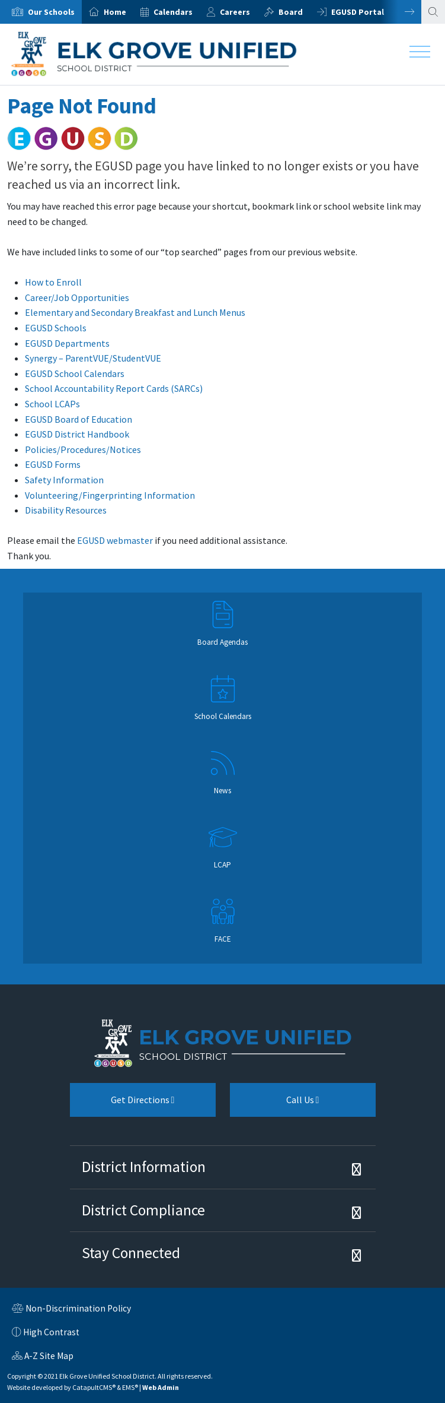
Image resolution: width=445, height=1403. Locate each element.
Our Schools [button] (51, 12)
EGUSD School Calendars (74, 373)
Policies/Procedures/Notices (83, 449)
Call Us (274, 1104)
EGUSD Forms (53, 464)
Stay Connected (131, 1252)
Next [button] (400, 12)
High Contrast (51, 1332)
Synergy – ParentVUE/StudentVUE (93, 358)
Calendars (173, 12)
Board (290, 12)
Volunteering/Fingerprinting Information (110, 495)
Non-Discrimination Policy (71, 1310)
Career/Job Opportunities (77, 297)
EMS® (130, 1387)
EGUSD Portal (357, 12)
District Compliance (143, 1210)
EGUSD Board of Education (78, 419)
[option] (41, 12)
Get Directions (122, 1104)
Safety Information (64, 480)
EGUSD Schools (56, 328)
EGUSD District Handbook (77, 434)
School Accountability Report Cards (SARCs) (114, 388)
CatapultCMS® (94, 1387)
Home (115, 12)
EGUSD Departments (67, 343)
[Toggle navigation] (420, 54)
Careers (235, 12)
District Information (144, 1166)
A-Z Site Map (42, 1357)
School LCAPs (52, 404)
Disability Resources (66, 510)
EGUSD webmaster (115, 540)
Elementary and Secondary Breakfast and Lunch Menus (135, 312)
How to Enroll (53, 282)
